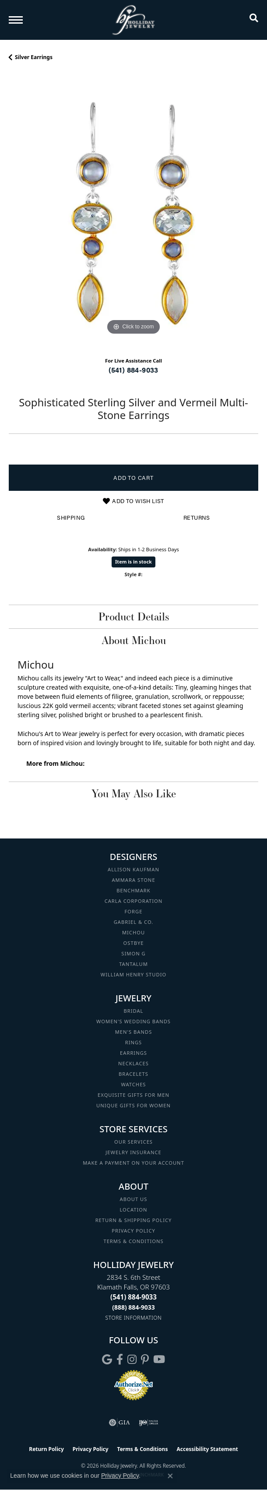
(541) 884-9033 (133, 370)
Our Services (133, 1141)
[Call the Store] (133, 1297)
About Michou (134, 640)
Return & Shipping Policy (133, 1220)
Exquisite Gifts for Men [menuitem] (133, 1095)
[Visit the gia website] (119, 1422)
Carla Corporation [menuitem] (134, 901)
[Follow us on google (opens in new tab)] (107, 1359)
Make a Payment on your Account (133, 1162)
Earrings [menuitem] (133, 1053)
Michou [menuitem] (133, 932)
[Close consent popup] (170, 1476)
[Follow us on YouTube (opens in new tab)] (159, 1359)
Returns (196, 517)
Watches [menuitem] (133, 1084)
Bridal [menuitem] (134, 1010)
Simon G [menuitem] (133, 953)
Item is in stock (133, 561)
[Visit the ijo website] (148, 1422)
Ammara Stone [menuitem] (133, 880)
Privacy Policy (133, 1230)
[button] (253, 19)
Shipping (70, 517)
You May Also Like (133, 793)
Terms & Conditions (133, 1241)
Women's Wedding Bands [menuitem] (133, 1021)
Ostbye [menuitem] (133, 943)
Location (133, 1209)
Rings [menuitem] (133, 1042)
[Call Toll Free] (133, 1307)
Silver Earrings (34, 57)
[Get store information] (133, 1317)
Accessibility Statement (207, 1449)
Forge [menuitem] (134, 911)
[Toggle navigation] (16, 19)
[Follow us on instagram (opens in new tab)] (132, 1359)
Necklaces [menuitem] (133, 1063)
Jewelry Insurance (133, 1152)
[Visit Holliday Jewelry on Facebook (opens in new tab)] (119, 1359)
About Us (134, 1199)
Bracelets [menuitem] (133, 1074)
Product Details (133, 616)
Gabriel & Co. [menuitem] (134, 922)
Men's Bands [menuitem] (133, 1032)
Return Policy (46, 1449)
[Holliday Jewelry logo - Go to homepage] (133, 20)
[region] (133, 212)
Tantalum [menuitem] (133, 964)
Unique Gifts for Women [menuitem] (133, 1105)
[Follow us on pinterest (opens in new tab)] (145, 1359)
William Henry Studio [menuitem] (133, 974)
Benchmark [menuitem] (133, 890)
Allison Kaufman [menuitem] (133, 869)
